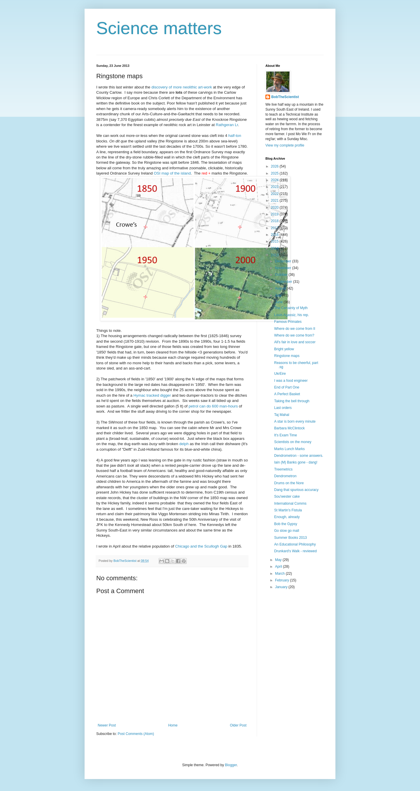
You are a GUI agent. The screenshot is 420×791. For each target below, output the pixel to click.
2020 (275, 207)
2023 (275, 187)
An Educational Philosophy (295, 544)
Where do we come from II (294, 329)
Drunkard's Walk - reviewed (295, 551)
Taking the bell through (291, 401)
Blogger (231, 765)
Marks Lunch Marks (289, 449)
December (283, 261)
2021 (275, 200)
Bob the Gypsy (285, 524)
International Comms (290, 503)
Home (173, 725)
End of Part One (286, 387)
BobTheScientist (285, 97)
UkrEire (280, 374)
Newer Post (107, 725)
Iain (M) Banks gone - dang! (295, 462)
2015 (275, 241)
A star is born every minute (295, 421)
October (281, 275)
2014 (275, 248)
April (279, 566)
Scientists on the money (292, 442)
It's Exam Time (285, 435)
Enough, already (287, 517)
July (278, 295)
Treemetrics (283, 469)
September (284, 282)
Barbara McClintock (289, 428)
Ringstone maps (287, 356)
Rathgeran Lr (227, 125)
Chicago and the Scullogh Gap (201, 546)
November (283, 268)
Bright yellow (284, 349)
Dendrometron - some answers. (298, 456)
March (280, 574)
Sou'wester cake (287, 496)
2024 (275, 180)
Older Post (238, 725)
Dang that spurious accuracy (296, 490)
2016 (275, 235)
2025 (275, 173)
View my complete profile (284, 145)
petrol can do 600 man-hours (213, 406)
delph (183, 444)
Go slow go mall (286, 531)
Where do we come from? (294, 335)
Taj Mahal (281, 415)
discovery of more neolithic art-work (181, 87)
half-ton (234, 135)
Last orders (283, 408)
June (279, 302)
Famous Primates (288, 322)
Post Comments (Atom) (136, 734)
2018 (275, 221)
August (281, 288)
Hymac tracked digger (152, 395)
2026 (275, 166)
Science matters (159, 28)
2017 (275, 228)
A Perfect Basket (287, 394)
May (279, 560)
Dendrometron (285, 476)
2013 (275, 255)
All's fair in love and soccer (295, 342)
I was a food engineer (291, 381)
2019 (275, 214)
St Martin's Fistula (288, 510)
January (281, 587)
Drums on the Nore (289, 483)
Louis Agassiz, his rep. (291, 315)
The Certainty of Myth (291, 308)
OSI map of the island (172, 173)
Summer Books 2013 (290, 538)
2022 (275, 194)
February (282, 580)
